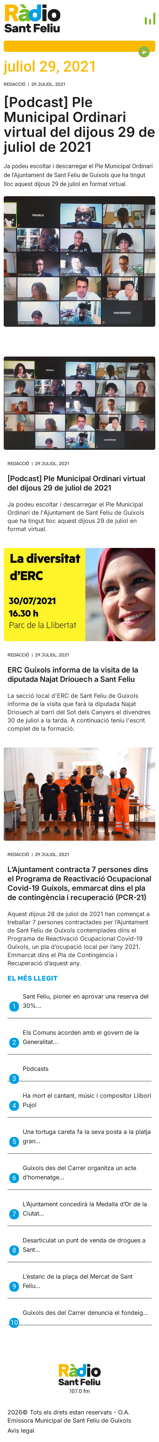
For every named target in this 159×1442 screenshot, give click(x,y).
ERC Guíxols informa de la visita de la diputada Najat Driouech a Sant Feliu (72, 674)
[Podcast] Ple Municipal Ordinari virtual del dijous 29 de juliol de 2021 (79, 124)
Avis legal (20, 1430)
